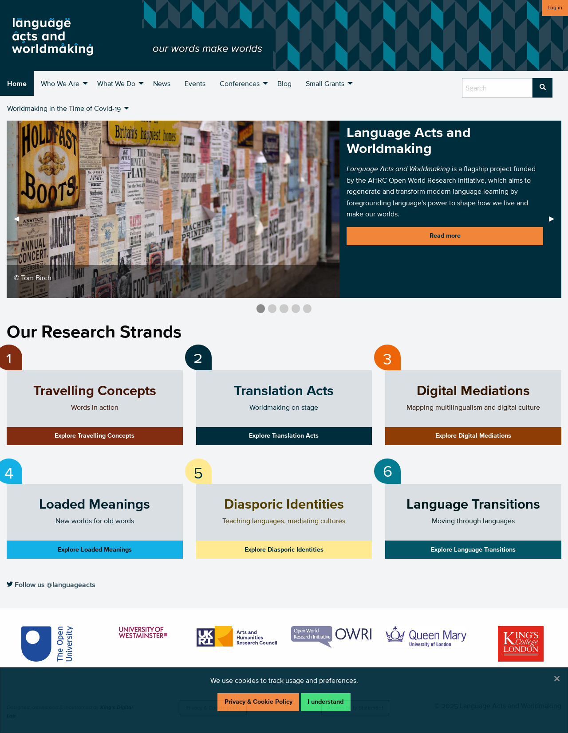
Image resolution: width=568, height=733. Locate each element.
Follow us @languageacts (51, 584)
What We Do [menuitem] (116, 83)
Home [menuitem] (17, 83)
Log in (555, 7)
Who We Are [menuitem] (60, 83)
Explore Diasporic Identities (284, 549)
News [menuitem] (161, 83)
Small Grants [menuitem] (325, 83)
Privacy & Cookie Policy (258, 701)
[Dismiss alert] (556, 678)
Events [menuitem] (195, 83)
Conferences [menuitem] (240, 83)
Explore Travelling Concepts (94, 435)
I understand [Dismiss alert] (325, 701)
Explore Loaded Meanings (95, 549)
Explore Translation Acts (284, 435)
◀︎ (20, 218)
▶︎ (555, 218)
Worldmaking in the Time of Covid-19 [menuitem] (64, 108)
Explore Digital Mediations (473, 435)
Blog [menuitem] (284, 83)
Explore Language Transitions (473, 549)
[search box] (497, 88)
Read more (445, 235)
